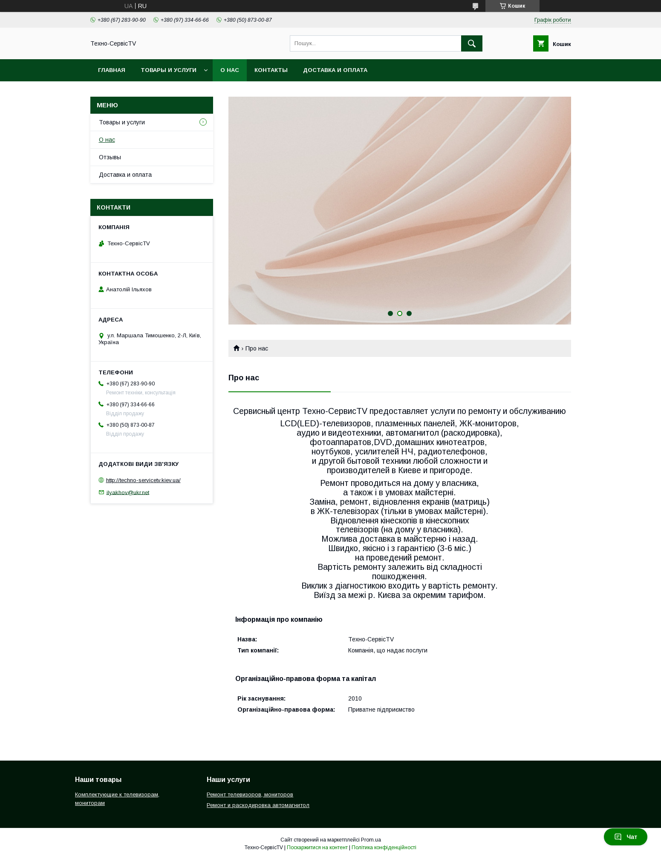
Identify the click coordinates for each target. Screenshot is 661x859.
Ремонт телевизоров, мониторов (250, 794)
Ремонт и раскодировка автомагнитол (258, 805)
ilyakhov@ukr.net (128, 492)
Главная (111, 70)
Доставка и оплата (335, 70)
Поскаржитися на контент (317, 847)
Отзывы (110, 157)
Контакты (271, 70)
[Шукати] (471, 43)
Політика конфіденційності (384, 847)
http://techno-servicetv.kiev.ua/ (143, 480)
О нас (229, 70)
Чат (625, 837)
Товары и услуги (168, 70)
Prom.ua (371, 840)
